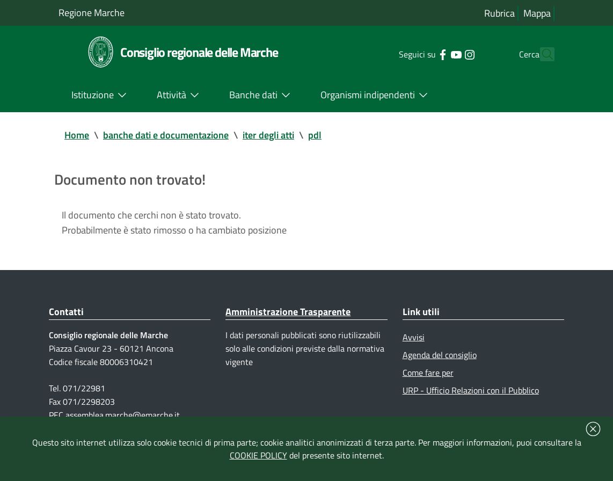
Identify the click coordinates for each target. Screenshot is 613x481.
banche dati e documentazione (166, 135)
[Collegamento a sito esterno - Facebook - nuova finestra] (423, 53)
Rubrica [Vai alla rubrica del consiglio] (499, 13)
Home (76, 135)
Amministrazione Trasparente (288, 311)
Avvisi (414, 337)
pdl (315, 135)
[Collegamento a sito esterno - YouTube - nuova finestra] (436, 53)
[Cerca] (541, 54)
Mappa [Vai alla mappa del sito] (537, 13)
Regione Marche (92, 12)
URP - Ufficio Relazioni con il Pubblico (471, 390)
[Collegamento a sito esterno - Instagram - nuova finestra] (450, 53)
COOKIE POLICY (258, 455)
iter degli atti (268, 135)
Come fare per (428, 372)
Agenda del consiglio (440, 354)
